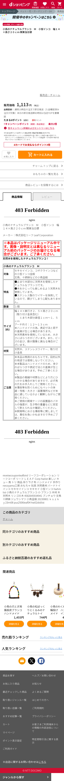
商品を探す (9, 675)
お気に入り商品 (11, 683)
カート (6, 724)
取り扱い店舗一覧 (12, 708)
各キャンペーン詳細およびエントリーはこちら (31, 128)
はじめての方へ (40, 700)
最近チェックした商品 (15, 691)
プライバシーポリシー (44, 716)
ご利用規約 (38, 708)
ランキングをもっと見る (51, 637)
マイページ (9, 732)
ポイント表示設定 (12, 740)
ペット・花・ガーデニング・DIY (36, 11)
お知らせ (37, 683)
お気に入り (9, 156)
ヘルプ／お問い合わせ (44, 675)
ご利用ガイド (10, 748)
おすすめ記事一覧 (12, 716)
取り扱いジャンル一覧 (14, 700)
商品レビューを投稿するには (42, 185)
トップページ (8, 11)
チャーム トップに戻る (45, 166)
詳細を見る (14, 623)
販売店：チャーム (50, 95)
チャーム (8, 519)
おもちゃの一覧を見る (46, 174)
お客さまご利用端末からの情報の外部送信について (45, 728)
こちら (42, 762)
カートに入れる (40, 155)
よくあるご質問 (40, 691)
